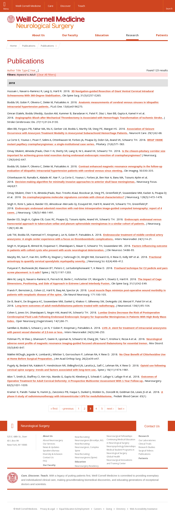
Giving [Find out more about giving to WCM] (109, 508)
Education (102, 35)
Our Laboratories (147, 440)
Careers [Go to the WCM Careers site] (98, 508)
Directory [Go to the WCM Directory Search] (120, 508)
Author (11, 70)
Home (11, 35)
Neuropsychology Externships (121, 446)
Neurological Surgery (35, 426)
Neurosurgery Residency (87, 466)
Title (18, 70)
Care (50, 6)
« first (54, 408)
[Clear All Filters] (46, 74)
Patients (162, 35)
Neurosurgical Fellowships (119, 436)
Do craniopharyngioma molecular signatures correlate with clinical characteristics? (73, 197)
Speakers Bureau (51, 450)
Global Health (113, 456)
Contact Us (152, 426)
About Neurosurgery (53, 440)
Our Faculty (70, 35)
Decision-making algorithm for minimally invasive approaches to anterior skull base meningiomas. (75, 181)
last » (121, 408)
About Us (38, 35)
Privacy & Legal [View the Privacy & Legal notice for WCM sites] (47, 508)
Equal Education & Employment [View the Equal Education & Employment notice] (74, 508)
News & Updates (51, 447)
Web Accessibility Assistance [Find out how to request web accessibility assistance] (143, 508)
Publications (144, 454)
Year (33, 70)
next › (110, 408)
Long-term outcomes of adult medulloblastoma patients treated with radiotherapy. (65, 305)
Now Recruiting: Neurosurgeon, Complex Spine (87, 447)
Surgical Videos (146, 450)
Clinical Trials (145, 443)
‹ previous (68, 408)
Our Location (12, 426)
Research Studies (147, 447)
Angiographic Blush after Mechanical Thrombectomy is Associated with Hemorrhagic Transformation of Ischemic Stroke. (89, 117)
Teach (81, 6)
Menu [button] (6, 8)
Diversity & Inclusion (52, 454)
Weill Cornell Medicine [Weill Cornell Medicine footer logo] (87, 496)
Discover (65, 6)
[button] (169, 6)
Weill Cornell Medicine (28, 6)
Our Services (49, 443)
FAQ (45, 460)
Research (132, 35)
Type (25, 70)
